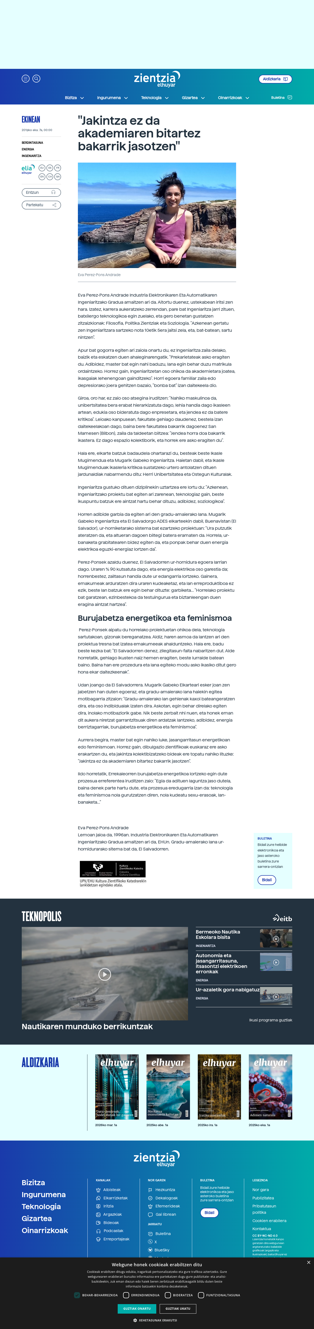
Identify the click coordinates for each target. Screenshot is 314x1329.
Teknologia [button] (155, 97)
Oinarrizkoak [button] (234, 97)
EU (42, 167)
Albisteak (108, 1190)
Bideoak (107, 1222)
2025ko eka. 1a (259, 1125)
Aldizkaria (275, 79)
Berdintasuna (32, 143)
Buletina (281, 97)
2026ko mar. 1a (106, 1125)
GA (58, 176)
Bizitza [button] (74, 97)
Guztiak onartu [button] (137, 1309)
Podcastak (109, 1231)
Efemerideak (164, 1206)
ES (49, 167)
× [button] (308, 1263)
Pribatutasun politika (264, 1209)
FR (57, 167)
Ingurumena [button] (112, 97)
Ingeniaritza (31, 156)
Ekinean (31, 119)
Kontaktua (261, 1228)
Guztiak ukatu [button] (178, 1309)
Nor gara (260, 1189)
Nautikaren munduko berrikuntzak (87, 1026)
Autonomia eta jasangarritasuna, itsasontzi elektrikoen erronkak (221, 964)
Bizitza (33, 1182)
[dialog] (157, 1293)
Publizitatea (263, 1198)
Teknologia (41, 1206)
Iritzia (105, 1206)
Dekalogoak (163, 1198)
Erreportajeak (112, 1239)
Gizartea (37, 1218)
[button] (26, 78)
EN (42, 176)
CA (50, 176)
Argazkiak (109, 1214)
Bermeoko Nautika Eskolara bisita (218, 934)
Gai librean (162, 1214)
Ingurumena (44, 1194)
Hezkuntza (161, 1190)
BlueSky (158, 1249)
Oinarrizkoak (45, 1230)
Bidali (267, 880)
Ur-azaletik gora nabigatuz (228, 990)
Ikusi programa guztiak (270, 1020)
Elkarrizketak (112, 1198)
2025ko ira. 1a (207, 1125)
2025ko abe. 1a (157, 1125)
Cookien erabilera (269, 1220)
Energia (28, 149)
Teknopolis (42, 915)
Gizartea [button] (193, 97)
